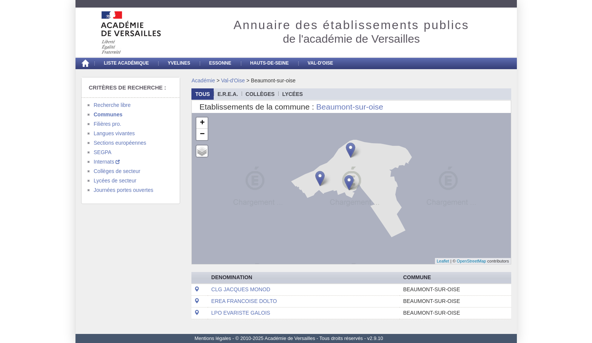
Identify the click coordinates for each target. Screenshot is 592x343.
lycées (292, 94)
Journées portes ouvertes (123, 190)
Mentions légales (212, 338)
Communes (108, 114)
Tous (202, 94)
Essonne (220, 63)
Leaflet (443, 261)
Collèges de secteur (117, 171)
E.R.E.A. (227, 94)
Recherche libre (112, 105)
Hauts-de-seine (269, 63)
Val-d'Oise (320, 63)
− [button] (202, 134)
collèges (259, 94)
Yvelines (179, 63)
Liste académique (126, 63)
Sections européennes (120, 143)
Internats (107, 162)
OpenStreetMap (471, 261)
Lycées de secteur (115, 181)
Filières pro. (107, 124)
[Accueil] (85, 63)
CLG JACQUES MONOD (240, 289)
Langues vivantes (114, 133)
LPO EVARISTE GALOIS (240, 313)
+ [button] (202, 123)
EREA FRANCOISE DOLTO (244, 301)
